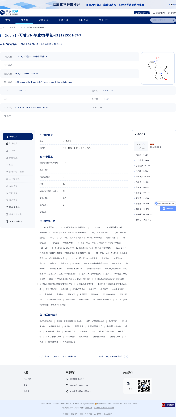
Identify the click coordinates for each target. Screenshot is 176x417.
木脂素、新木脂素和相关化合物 (69, 321)
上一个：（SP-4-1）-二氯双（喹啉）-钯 (60, 356)
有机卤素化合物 (98, 337)
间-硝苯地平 (84, 300)
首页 (7, 20)
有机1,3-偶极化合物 (53, 337)
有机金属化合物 (69, 342)
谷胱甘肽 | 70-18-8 (143, 166)
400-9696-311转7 (76, 379)
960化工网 (98, 414)
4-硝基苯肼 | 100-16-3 (144, 214)
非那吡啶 (64, 289)
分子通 (24, 20)
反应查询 (83, 20)
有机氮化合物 (70, 331)
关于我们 (103, 20)
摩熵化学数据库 (86, 414)
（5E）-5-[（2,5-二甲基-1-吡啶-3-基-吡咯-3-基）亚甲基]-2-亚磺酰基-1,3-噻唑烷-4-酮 (82, 238)
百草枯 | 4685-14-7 (143, 193)
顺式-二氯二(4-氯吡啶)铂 (91, 274)
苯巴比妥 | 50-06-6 (143, 177)
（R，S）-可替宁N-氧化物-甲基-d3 (72, 227)
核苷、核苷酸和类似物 (95, 321)
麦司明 (42, 263)
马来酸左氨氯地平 (93, 269)
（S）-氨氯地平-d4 (47, 227)
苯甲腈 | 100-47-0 (142, 209)
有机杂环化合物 (39, 44)
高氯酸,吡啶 (117, 263)
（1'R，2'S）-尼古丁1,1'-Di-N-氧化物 (83, 258)
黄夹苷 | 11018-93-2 (143, 220)
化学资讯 (43, 20)
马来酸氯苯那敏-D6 (74, 269)
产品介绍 (27, 379)
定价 (25, 385)
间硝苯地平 (70, 300)
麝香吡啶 (53, 263)
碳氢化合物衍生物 (106, 331)
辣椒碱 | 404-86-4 (142, 182)
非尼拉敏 (60, 294)
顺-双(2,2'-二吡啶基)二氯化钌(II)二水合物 (56, 284)
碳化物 (67, 326)
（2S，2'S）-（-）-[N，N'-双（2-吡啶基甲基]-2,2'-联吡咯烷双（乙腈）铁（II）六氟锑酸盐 (75, 248)
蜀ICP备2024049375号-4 (128, 404)
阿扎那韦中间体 (109, 294)
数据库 (26, 391)
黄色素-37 (106, 258)
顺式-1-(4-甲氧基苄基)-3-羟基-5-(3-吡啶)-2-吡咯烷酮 (69, 279)
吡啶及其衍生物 (54, 44)
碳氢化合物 (83, 337)
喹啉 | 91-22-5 (155, 147)
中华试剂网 (108, 414)
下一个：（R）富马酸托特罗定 (110, 356)
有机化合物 (26, 44)
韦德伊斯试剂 (51, 289)
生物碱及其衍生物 (114, 326)
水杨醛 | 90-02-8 (142, 155)
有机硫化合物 (54, 326)
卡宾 (93, 331)
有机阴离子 (113, 321)
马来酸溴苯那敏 (55, 269)
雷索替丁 (71, 294)
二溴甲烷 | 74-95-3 (143, 160)
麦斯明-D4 (118, 258)
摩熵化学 (74, 414)
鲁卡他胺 (76, 263)
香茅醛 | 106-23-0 (142, 204)
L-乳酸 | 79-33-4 (142, 171)
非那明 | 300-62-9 (142, 187)
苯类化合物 (78, 326)
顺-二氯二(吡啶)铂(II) (85, 284)
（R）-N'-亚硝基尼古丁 (100, 232)
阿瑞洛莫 (94, 294)
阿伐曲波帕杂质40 (54, 300)
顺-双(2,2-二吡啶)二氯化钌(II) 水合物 (109, 279)
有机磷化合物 (114, 337)
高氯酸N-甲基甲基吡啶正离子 (96, 263)
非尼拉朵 (48, 294)
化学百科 (63, 20)
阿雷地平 (83, 294)
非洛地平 (92, 289)
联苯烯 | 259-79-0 (142, 198)
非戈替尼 (104, 289)
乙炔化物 (83, 331)
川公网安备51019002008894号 (107, 404)
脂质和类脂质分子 (95, 326)
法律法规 (88, 408)
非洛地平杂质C (79, 289)
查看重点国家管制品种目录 (104, 408)
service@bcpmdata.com (79, 385)
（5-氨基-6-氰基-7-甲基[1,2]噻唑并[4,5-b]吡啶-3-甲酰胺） (99, 243)
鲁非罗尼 (64, 263)
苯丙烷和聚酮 (53, 342)
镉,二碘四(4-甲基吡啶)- (102, 300)
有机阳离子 (70, 337)
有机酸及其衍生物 (53, 331)
